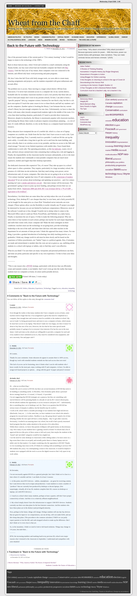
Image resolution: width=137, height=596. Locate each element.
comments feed (49, 299)
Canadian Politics (48, 37)
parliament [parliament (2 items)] (117, 159)
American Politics (14, 37)
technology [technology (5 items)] (111, 173)
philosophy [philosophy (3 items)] (110, 162)
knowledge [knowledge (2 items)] (109, 146)
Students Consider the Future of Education (60, 565)
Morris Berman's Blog (87, 104)
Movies (62, 40)
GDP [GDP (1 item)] (117, 129)
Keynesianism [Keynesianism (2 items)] (122, 142)
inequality (71, 288)
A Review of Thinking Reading (91, 69)
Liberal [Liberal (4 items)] (126, 146)
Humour (124, 37)
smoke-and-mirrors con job (32, 183)
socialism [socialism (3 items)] (109, 170)
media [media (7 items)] (114, 150)
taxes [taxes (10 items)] (117, 169)
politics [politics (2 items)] (121, 162)
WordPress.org (85, 125)
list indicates (56, 149)
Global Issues (114, 37)
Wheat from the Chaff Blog (18, 555)
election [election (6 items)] (109, 125)
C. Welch (47, 49)
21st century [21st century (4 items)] (111, 99)
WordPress (109, 591)
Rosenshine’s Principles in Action (92, 74)
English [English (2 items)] (117, 125)
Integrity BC (84, 101)
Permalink (31, 307)
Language (32, 40)
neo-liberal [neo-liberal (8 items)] (12, 586)
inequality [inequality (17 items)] (112, 137)
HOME (10, 6)
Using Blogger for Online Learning (92, 77)
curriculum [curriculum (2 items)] (123, 110)
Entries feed (84, 120)
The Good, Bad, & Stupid (87, 40)
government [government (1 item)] (122, 129)
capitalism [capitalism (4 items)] (117, 103)
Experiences (101, 37)
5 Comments (71, 49)
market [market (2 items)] (108, 150)
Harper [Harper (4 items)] (108, 133)
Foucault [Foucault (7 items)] (110, 129)
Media (40, 40)
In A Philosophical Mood (17, 40)
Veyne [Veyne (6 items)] (126, 173)
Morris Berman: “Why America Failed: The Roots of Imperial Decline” (32, 563)
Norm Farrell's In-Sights (88, 106)
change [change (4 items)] (108, 106)
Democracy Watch (86, 99)
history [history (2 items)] (115, 133)
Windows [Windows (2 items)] (108, 177)
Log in (82, 117)
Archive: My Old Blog (23, 6)
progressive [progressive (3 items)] (121, 165)
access (59, 288)
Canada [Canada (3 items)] (108, 103)
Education (90, 37)
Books (36, 37)
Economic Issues (78, 37)
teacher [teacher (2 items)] (124, 170)
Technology (72, 40)
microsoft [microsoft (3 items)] (123, 150)
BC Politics (28, 37)
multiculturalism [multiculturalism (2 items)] (111, 155)
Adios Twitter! (85, 66)
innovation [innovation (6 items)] (111, 142)
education (65, 288)
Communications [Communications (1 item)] (118, 106)
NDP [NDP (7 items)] (120, 154)
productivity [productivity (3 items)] (110, 165)
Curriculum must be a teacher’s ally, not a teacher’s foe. (100, 91)
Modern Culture (51, 40)
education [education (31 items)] (120, 120)
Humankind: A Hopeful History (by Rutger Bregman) (99, 72)
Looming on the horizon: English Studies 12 (96, 85)
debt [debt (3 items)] (107, 115)
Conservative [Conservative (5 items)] (112, 110)
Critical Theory (63, 37)
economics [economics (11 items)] (117, 114)
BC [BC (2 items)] (126, 100)
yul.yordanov (125, 591)
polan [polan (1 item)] (117, 162)
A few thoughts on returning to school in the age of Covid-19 (102, 80)
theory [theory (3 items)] (120, 174)
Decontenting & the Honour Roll (92, 82)
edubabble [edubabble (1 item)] (108, 121)
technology (71, 291)
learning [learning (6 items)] (118, 146)
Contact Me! (39, 6)
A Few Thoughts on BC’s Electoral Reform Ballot (98, 88)
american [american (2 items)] (121, 100)
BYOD (29, 266)
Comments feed (85, 122)
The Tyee (83, 109)
